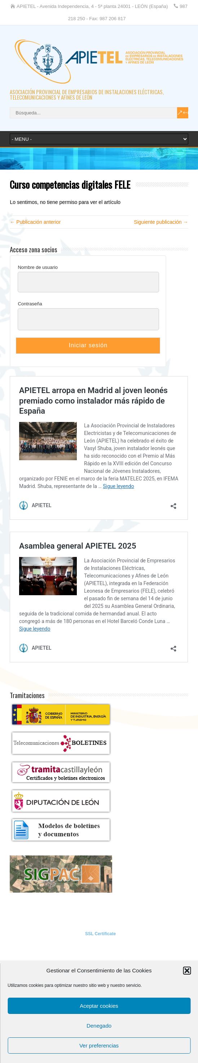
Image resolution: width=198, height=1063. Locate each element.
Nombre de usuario (38, 267)
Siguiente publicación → (161, 222)
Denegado (99, 1026)
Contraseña (30, 303)
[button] (186, 970)
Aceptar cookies (99, 1006)
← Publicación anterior (35, 222)
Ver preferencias (99, 1045)
